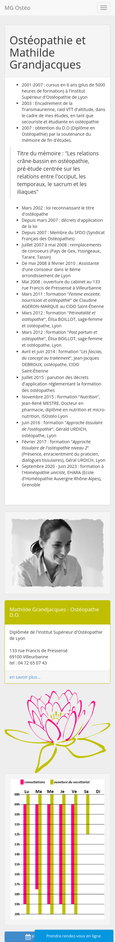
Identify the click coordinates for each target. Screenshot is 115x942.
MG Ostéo (17, 7)
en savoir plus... (25, 677)
